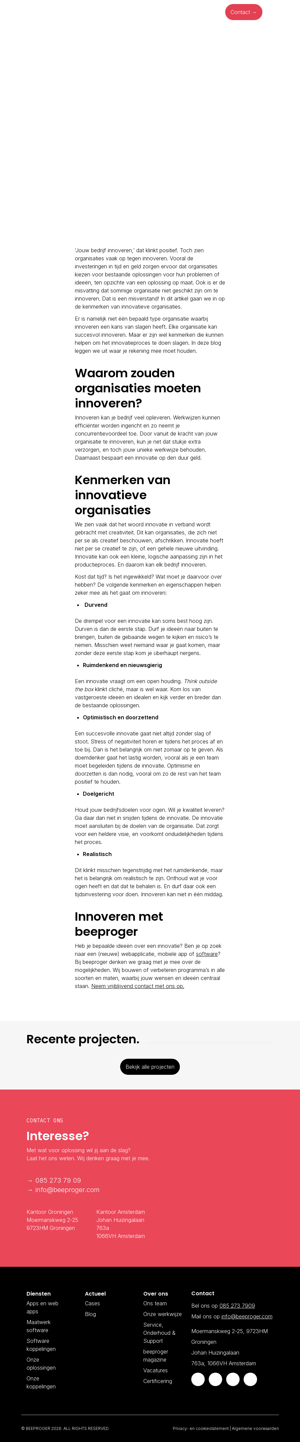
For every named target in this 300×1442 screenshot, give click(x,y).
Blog (183, 12)
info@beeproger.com (67, 1190)
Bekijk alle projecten (150, 1066)
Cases (92, 1303)
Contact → (244, 12)
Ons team (155, 1303)
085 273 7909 (237, 1305)
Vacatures (155, 1370)
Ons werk (155, 12)
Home (39, 12)
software (207, 954)
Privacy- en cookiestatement (201, 1428)
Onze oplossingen (111, 12)
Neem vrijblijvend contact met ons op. (137, 986)
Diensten (68, 12)
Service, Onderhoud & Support (159, 1332)
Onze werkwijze (162, 1314)
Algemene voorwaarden (255, 1428)
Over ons (211, 12)
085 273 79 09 (58, 1180)
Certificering (157, 1381)
